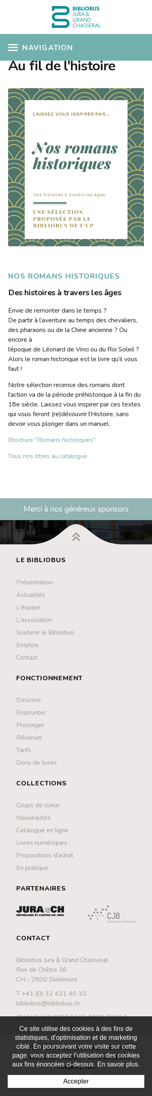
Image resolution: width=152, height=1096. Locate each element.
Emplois (27, 645)
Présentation (34, 582)
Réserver (29, 737)
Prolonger (30, 725)
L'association (34, 620)
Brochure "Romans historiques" (51, 440)
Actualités (30, 594)
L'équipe (28, 607)
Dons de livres (36, 762)
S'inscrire (28, 700)
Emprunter (31, 712)
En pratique (32, 867)
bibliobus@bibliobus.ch (48, 1003)
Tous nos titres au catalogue (47, 456)
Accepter (76, 1081)
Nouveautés (33, 817)
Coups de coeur (38, 805)
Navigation (40, 47)
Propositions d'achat (44, 855)
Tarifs (23, 750)
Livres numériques (41, 842)
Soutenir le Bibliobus (45, 632)
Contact (27, 657)
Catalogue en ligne (42, 830)
